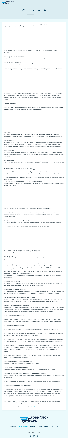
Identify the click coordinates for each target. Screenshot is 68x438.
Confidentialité (23, 426)
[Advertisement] (34, 39)
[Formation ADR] (8, 2)
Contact (32, 426)
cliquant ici (33, 407)
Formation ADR (30, 14)
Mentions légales (43, 426)
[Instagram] (37, 436)
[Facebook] (30, 436)
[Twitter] (34, 436)
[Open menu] (64, 2)
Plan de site (54, 426)
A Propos (13, 426)
